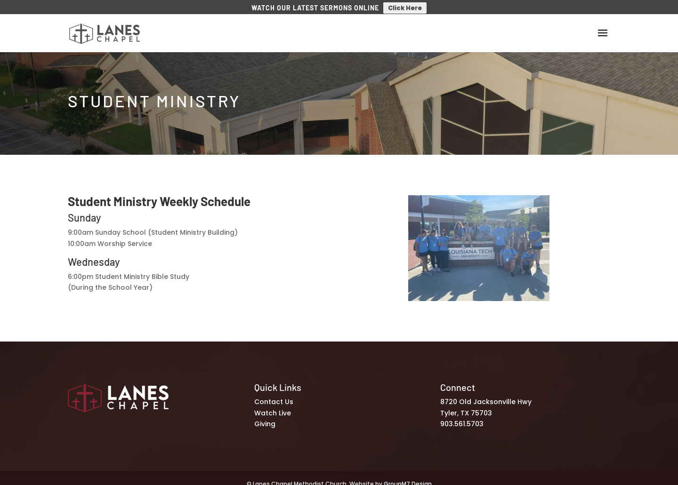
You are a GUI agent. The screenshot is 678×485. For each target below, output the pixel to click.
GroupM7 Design (408, 480)
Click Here (405, 7)
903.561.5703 (462, 420)
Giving (264, 420)
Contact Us (273, 398)
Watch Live (272, 408)
